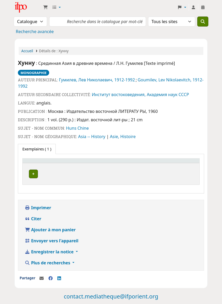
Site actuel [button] (34, 163)
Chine (83, 128)
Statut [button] (108, 163)
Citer (33, 217)
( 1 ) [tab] (36, 148)
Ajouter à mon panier (50, 228)
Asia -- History (92, 136)
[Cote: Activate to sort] (88, 163)
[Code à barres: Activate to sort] (153, 163)
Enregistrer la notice (50, 250)
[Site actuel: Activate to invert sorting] (50, 163)
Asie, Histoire (123, 136)
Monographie (34, 72)
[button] (45, 7)
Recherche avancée (35, 31)
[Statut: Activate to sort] (116, 163)
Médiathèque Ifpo (28, 7)
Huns (71, 128)
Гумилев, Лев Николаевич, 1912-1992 (97, 80)
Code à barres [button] (147, 163)
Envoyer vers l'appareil (51, 239)
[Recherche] (202, 22)
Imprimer (38, 206)
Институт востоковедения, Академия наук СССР (140, 94)
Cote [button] (83, 163)
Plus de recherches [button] (48, 261)
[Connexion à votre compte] (193, 7)
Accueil (27, 50)
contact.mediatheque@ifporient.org (111, 294)
